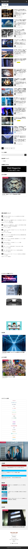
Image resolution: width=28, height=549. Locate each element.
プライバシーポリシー (14, 538)
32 (11, 148)
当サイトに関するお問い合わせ (14, 539)
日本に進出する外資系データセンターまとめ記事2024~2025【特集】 (14, 216)
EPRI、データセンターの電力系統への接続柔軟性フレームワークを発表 (14, 238)
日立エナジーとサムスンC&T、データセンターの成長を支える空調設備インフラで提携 (15, 254)
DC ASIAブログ (13, 402)
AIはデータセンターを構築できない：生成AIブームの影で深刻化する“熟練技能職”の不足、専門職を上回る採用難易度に (15, 225)
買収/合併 (14, 431)
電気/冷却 (9, 240)
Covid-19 (14, 400)
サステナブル (14, 412)
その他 (14, 416)
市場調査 (14, 421)
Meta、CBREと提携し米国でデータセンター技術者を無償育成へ (13, 250)
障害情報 (14, 437)
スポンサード (14, 414)
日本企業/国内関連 (10, 222)
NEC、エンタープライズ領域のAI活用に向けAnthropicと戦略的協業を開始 (15, 234)
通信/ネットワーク (14, 433)
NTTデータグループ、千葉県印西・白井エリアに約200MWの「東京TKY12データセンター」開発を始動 (15, 221)
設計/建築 (14, 429)
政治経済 (14, 423)
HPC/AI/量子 (5, 4)
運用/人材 (9, 227)
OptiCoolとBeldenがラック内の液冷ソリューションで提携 (12, 242)
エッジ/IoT (14, 408)
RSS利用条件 (14, 536)
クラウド (14, 410)
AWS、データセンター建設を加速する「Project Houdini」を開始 (13, 246)
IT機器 (14, 406)
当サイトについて (14, 535)
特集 (9, 217)
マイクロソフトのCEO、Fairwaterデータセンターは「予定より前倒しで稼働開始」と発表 (15, 230)
